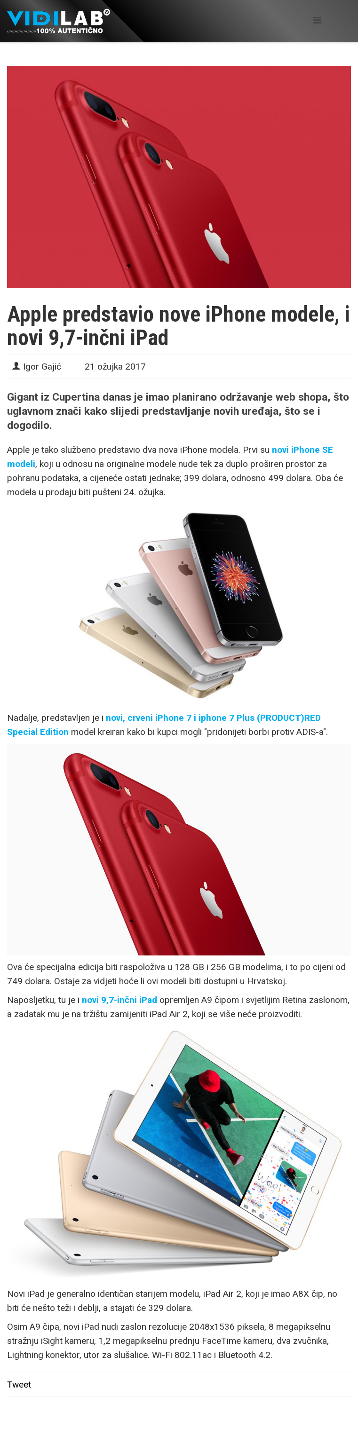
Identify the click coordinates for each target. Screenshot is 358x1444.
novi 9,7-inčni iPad (119, 999)
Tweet (19, 1384)
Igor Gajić (42, 366)
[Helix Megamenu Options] (317, 20)
